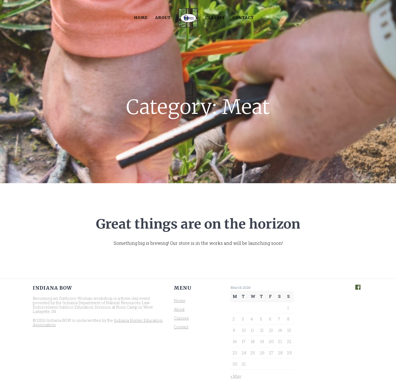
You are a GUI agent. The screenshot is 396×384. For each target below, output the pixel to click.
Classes (215, 17)
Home (141, 17)
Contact (243, 17)
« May (235, 376)
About (163, 17)
